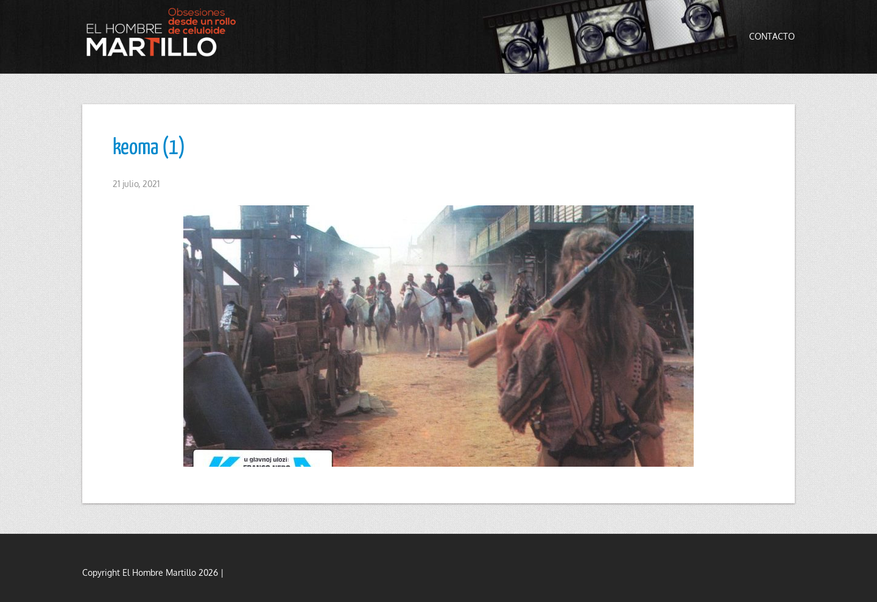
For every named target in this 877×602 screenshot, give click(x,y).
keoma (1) (149, 148)
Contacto (772, 36)
